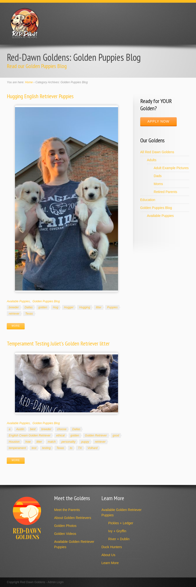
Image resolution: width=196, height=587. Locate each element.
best (32, 429)
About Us (108, 555)
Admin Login (56, 582)
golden (42, 307)
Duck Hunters (111, 547)
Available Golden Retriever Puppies (74, 544)
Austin (20, 429)
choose (61, 429)
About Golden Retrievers (72, 518)
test (34, 448)
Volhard (93, 448)
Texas (29, 313)
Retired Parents (165, 192)
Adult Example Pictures (171, 168)
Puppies (112, 307)
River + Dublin (118, 539)
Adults (151, 160)
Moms (158, 184)
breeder (14, 307)
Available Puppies (18, 301)
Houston (14, 441)
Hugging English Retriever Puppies (40, 96)
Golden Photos (65, 526)
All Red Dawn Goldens (157, 152)
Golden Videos (65, 534)
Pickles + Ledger (120, 523)
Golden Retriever (96, 435)
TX (80, 448)
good (116, 435)
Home (29, 82)
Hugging (84, 307)
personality (68, 441)
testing (46, 448)
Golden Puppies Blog (46, 301)
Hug (55, 307)
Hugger (68, 307)
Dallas (29, 307)
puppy (85, 441)
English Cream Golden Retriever (29, 435)
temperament (17, 448)
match (52, 441)
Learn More (110, 563)
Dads (158, 176)
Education (147, 200)
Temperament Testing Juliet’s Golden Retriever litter (58, 343)
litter (98, 307)
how (28, 441)
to (71, 448)
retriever (14, 313)
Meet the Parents (67, 510)
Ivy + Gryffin (117, 531)
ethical (60, 435)
